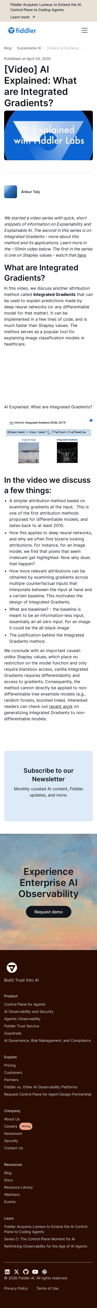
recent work (61, 706)
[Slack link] (44, 1272)
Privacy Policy (16, 1288)
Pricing (10, 1065)
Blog (8, 1173)
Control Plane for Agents (24, 1004)
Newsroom (13, 1133)
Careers (10, 1126)
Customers (13, 1072)
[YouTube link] (35, 1272)
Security (11, 1140)
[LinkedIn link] (7, 1272)
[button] (83, 30)
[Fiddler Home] (10, 967)
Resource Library (18, 1187)
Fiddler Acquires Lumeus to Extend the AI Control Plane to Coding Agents (45, 1229)
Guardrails (12, 1033)
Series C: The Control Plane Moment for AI (39, 1239)
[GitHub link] (26, 1272)
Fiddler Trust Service (21, 1026)
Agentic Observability (22, 1018)
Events (10, 1201)
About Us (12, 1119)
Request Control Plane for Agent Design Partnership (48, 1094)
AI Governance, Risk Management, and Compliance (47, 1040)
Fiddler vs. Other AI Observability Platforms (40, 1087)
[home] (22, 30)
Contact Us (13, 1148)
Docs (8, 1180)
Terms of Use (47, 1288)
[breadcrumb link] (29, 48)
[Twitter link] (16, 1272)
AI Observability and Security (29, 1011)
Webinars (12, 1194)
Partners (11, 1079)
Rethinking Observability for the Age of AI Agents (45, 1246)
